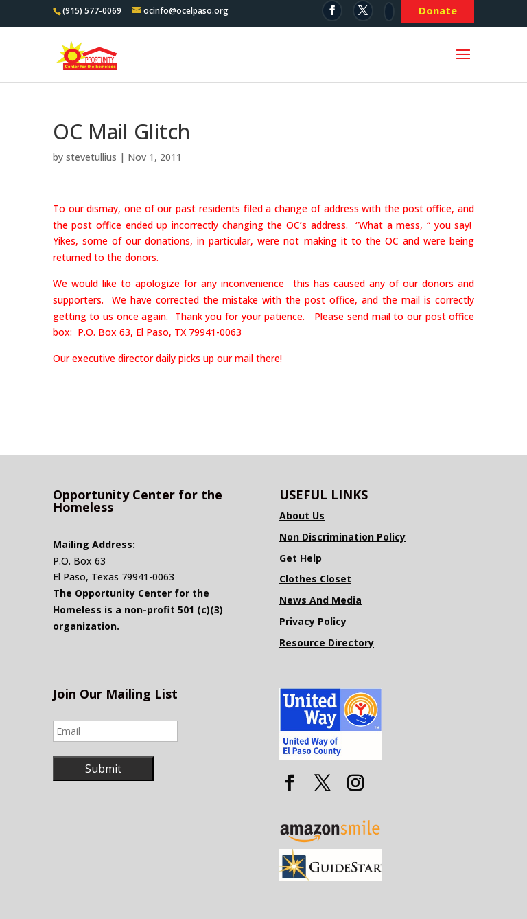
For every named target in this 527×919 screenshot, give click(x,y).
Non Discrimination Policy (342, 536)
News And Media (320, 599)
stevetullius (91, 156)
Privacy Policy (313, 621)
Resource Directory (326, 642)
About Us (302, 515)
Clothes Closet (315, 578)
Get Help (300, 558)
